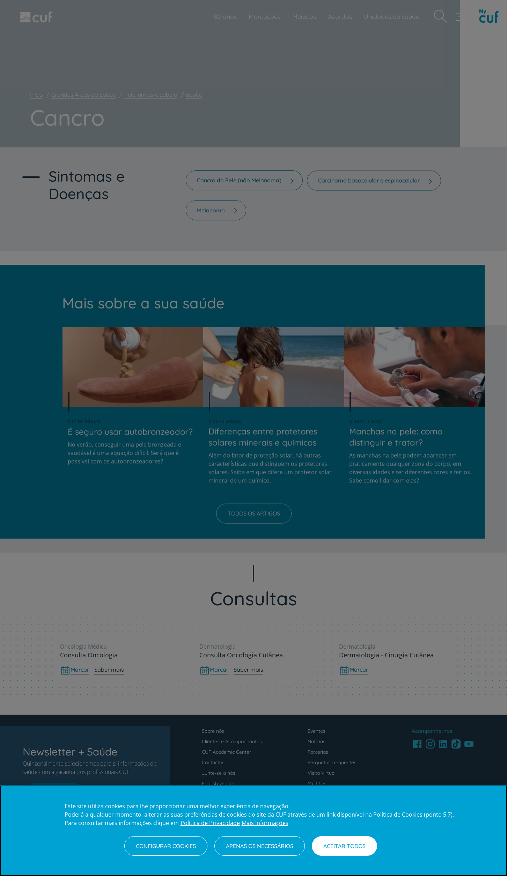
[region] (253, 830)
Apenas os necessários (259, 845)
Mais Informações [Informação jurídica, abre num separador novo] (265, 823)
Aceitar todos (344, 845)
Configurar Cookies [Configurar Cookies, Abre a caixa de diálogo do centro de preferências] (166, 845)
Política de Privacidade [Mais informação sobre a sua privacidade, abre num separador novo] (210, 823)
